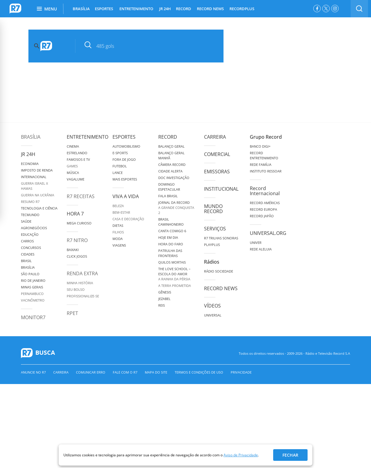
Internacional (33, 177)
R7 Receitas (81, 196)
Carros (27, 241)
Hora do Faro (170, 244)
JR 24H (165, 8)
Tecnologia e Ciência (39, 208)
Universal (212, 315)
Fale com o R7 (125, 372)
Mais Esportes (124, 179)
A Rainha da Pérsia (174, 279)
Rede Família (260, 164)
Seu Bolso (76, 289)
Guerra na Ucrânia (37, 195)
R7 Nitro (77, 240)
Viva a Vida (125, 196)
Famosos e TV (78, 159)
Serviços (215, 228)
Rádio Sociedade (218, 271)
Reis (161, 305)
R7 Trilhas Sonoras (221, 238)
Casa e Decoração (128, 219)
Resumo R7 (30, 201)
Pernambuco (32, 293)
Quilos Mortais (172, 262)
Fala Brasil (168, 196)
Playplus (212, 244)
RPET (72, 313)
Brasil (26, 261)
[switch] (359, 8)
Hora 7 (75, 213)
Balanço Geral (171, 146)
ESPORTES (104, 8)
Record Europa (263, 209)
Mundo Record (213, 209)
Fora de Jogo (124, 159)
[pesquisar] (154, 46)
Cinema (73, 146)
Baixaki (73, 249)
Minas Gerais (32, 287)
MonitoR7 (33, 317)
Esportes (124, 137)
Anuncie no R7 (33, 372)
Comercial (217, 154)
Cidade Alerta (170, 171)
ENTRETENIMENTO (136, 8)
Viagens (119, 245)
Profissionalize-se (83, 296)
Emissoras (217, 171)
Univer (255, 242)
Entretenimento (87, 137)
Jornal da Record (174, 202)
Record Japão (262, 216)
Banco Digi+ (260, 146)
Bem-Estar (121, 212)
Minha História (80, 283)
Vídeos (212, 305)
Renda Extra (82, 273)
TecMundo (30, 214)
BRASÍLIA (81, 8)
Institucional (221, 189)
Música (73, 172)
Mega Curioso (79, 223)
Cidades (27, 254)
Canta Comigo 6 (172, 231)
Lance (117, 172)
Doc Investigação (173, 177)
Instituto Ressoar (266, 171)
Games (72, 166)
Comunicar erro (90, 372)
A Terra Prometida (174, 285)
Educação (30, 234)
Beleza (118, 206)
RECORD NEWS (210, 8)
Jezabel (164, 298)
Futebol (119, 166)
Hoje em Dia (168, 237)
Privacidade (241, 372)
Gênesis (164, 292)
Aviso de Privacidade (240, 455)
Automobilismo (126, 146)
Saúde (26, 221)
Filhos (118, 232)
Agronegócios (34, 228)
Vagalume (75, 179)
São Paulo (30, 274)
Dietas (117, 225)
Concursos (31, 247)
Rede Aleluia (261, 249)
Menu (47, 9)
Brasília (30, 137)
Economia (30, 163)
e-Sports (120, 153)
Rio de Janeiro (33, 280)
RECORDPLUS (241, 8)
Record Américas (265, 203)
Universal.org (268, 233)
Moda (117, 238)
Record (167, 137)
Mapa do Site (156, 372)
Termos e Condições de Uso (199, 372)
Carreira (215, 137)
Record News (221, 288)
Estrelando (77, 153)
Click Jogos (77, 256)
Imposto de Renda (37, 170)
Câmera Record (172, 164)
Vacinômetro (33, 300)
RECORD (183, 8)
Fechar (290, 455)
